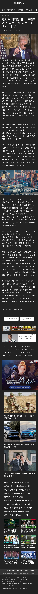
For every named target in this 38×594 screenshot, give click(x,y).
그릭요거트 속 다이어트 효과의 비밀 (17, 486)
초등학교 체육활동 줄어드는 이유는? (17, 511)
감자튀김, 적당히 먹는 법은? (14, 497)
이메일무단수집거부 (29, 571)
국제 (35, 10)
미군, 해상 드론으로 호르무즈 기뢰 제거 (18, 508)
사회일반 (20, 10)
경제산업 (28, 10)
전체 (3, 10)
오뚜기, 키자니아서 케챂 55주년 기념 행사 (19, 500)
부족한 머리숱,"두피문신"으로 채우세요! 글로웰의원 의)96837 (19, 355)
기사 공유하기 (11, 318)
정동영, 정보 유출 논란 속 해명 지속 (17, 493)
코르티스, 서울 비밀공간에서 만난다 (17, 504)
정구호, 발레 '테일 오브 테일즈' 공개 (17, 490)
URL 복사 (27, 318)
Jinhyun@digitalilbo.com (15, 309)
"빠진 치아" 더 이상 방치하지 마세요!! (18, 352)
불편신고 (19, 571)
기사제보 (12, 571)
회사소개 (6, 571)
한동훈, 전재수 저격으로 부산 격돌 (16, 515)
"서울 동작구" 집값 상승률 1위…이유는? (19, 349)
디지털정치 (11, 10)
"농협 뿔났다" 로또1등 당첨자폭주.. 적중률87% (19, 346)
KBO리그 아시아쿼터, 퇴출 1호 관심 (17, 482)
